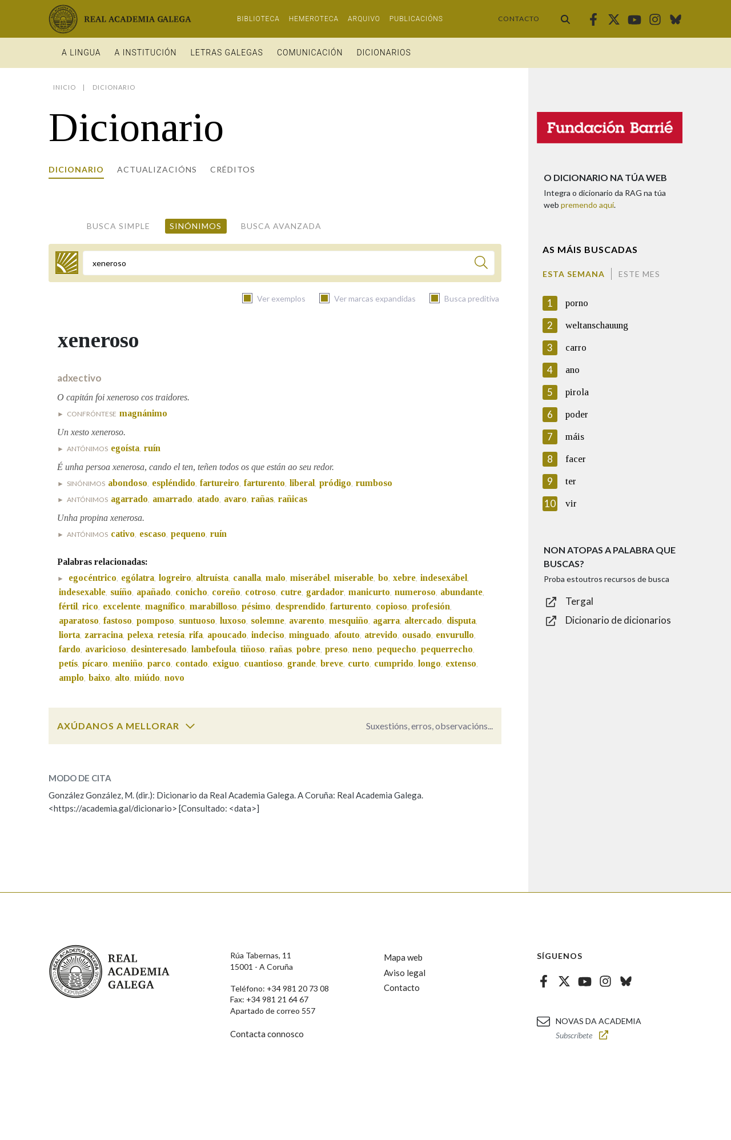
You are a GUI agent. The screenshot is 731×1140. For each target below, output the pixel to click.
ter (570, 481)
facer (575, 458)
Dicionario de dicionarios (618, 620)
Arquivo (364, 19)
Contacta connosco (267, 1034)
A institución (146, 52)
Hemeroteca (314, 19)
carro (576, 347)
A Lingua (81, 52)
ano (572, 369)
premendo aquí (587, 205)
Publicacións (416, 19)
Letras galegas (226, 52)
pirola (577, 392)
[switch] (190, 726)
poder (576, 414)
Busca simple (118, 226)
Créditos (232, 169)
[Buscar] (481, 264)
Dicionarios (383, 52)
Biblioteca (258, 19)
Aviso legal (404, 973)
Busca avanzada (281, 226)
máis (574, 436)
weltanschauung (596, 325)
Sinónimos (196, 226)
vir (571, 503)
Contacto (519, 18)
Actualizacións (157, 169)
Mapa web (403, 957)
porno (576, 303)
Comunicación (310, 52)
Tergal (579, 601)
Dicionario (76, 169)
